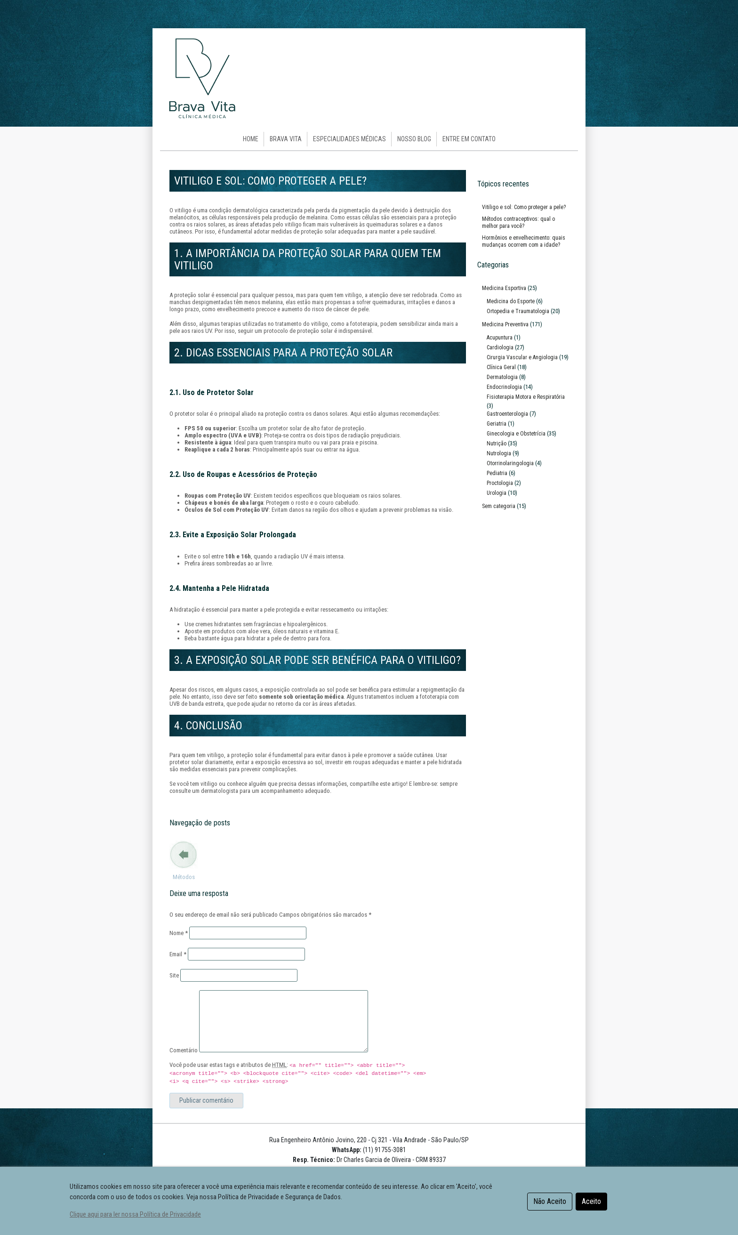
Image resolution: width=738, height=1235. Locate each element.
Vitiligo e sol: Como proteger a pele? (524, 207)
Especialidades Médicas (349, 139)
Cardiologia (500, 347)
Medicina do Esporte (511, 301)
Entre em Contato (469, 139)
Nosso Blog (414, 139)
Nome (178, 932)
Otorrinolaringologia (510, 463)
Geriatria (496, 423)
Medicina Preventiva (505, 324)
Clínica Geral (501, 367)
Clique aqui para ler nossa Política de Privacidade (135, 1215)
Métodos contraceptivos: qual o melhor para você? (183, 891)
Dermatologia (502, 377)
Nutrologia (499, 453)
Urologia (496, 493)
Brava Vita (286, 139)
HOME (250, 139)
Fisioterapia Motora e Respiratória (526, 397)
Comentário (183, 1050)
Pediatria (497, 473)
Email (177, 954)
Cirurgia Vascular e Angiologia (522, 357)
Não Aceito (549, 1201)
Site (174, 975)
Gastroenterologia (507, 414)
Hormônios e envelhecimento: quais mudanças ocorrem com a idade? (523, 241)
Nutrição (496, 443)
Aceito (591, 1201)
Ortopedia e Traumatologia (518, 311)
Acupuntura (500, 337)
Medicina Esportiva (504, 288)
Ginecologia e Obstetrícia (516, 433)
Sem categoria (498, 506)
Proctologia (500, 483)
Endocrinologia (504, 387)
